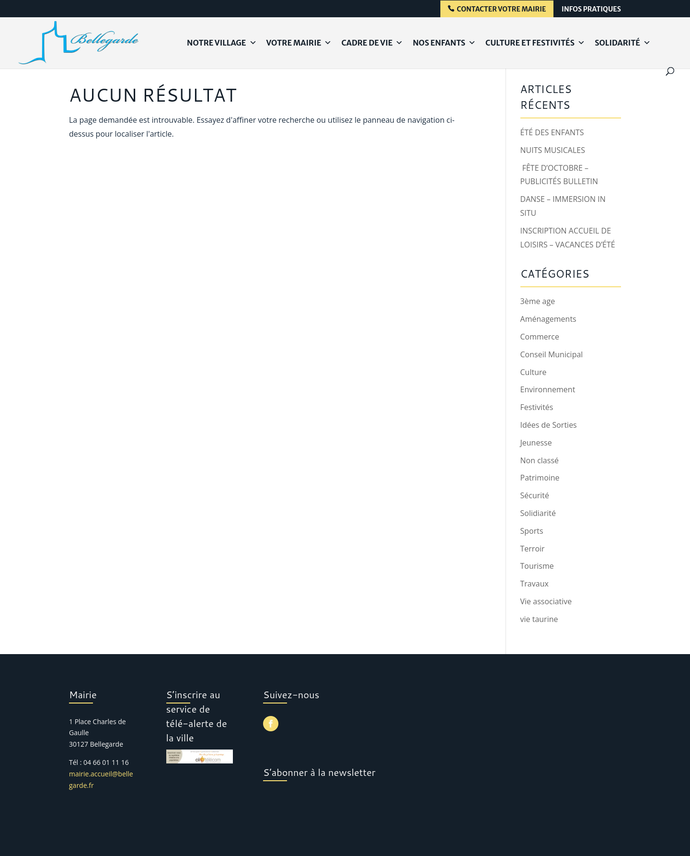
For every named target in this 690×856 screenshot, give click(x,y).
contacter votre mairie (501, 9)
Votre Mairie (299, 42)
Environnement (547, 389)
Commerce (540, 336)
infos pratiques (591, 9)
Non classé (539, 460)
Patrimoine (540, 477)
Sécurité (535, 495)
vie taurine (539, 619)
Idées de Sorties (548, 425)
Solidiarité (538, 513)
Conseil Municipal (551, 354)
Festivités (536, 407)
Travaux (534, 583)
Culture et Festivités (535, 42)
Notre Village (221, 42)
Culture (533, 372)
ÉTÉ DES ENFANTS (552, 132)
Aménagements (548, 319)
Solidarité (623, 42)
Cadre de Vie (372, 42)
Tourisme (537, 566)
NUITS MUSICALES (552, 150)
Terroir (532, 548)
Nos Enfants (444, 42)
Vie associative (546, 601)
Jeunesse (536, 442)
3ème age (537, 301)
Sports (531, 531)
